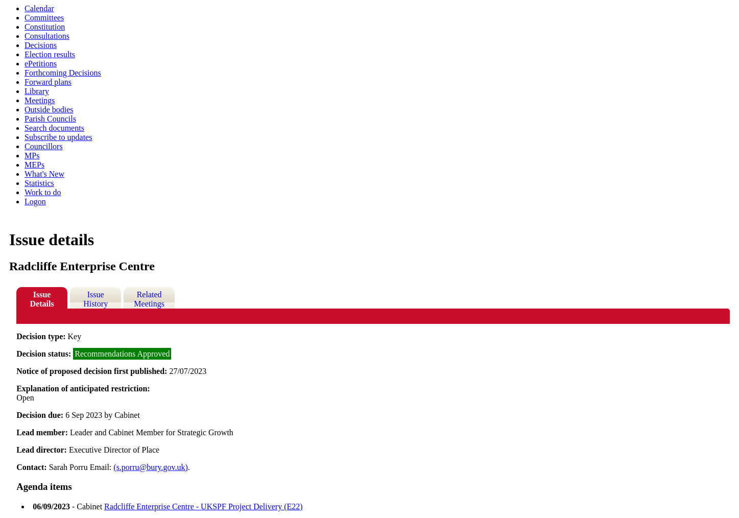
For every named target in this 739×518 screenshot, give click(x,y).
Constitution (45, 26)
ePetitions (41, 63)
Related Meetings (149, 299)
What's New (44, 174)
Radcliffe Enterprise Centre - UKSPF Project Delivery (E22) (203, 506)
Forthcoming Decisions (63, 72)
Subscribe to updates (58, 137)
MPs (32, 155)
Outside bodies (49, 109)
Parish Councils (50, 118)
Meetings (40, 100)
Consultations (47, 36)
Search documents (54, 128)
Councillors (44, 146)
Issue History (95, 299)
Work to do (43, 192)
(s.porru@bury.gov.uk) (150, 467)
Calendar (39, 8)
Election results (50, 54)
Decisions (41, 45)
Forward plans (48, 82)
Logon (35, 201)
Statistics (39, 183)
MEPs (34, 164)
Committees (44, 17)
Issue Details (42, 299)
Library (37, 91)
